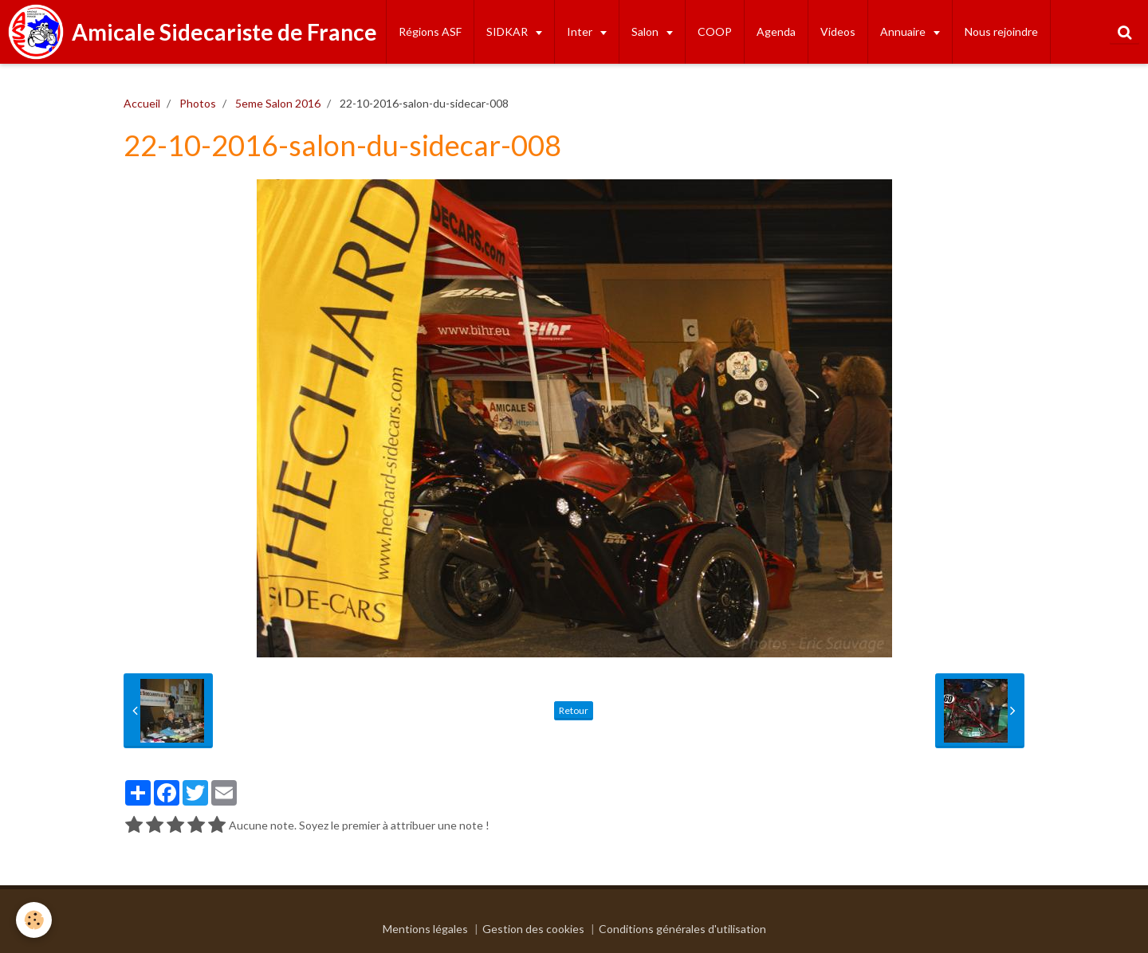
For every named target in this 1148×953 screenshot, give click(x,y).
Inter (581, 31)
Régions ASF (430, 31)
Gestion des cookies (533, 928)
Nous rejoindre (1001, 31)
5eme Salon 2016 (277, 103)
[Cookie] (34, 920)
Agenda (776, 31)
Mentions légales (425, 928)
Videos (837, 31)
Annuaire (904, 31)
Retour (573, 710)
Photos (197, 103)
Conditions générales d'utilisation (682, 928)
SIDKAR (508, 31)
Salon (646, 31)
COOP (715, 31)
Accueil (142, 103)
